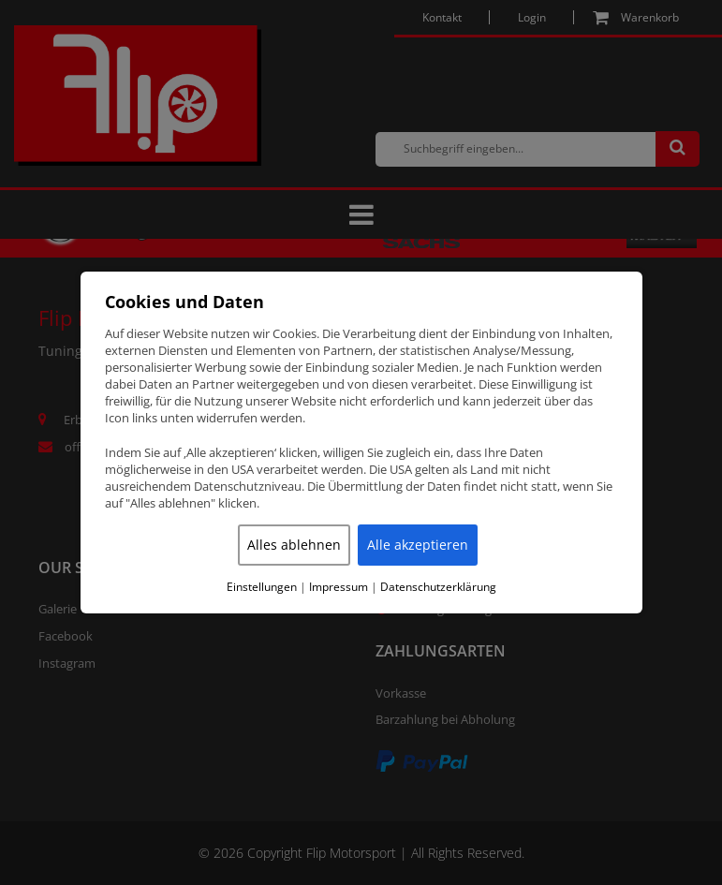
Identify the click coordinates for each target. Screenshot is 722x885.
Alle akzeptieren (417, 544)
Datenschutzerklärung (438, 587)
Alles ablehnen (294, 544)
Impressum (338, 587)
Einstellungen (262, 587)
